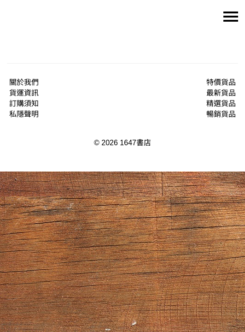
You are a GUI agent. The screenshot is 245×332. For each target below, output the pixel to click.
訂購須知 (24, 103)
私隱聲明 (24, 114)
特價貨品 (221, 82)
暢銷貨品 (221, 114)
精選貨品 (221, 103)
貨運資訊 (24, 93)
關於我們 (24, 82)
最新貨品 (221, 93)
